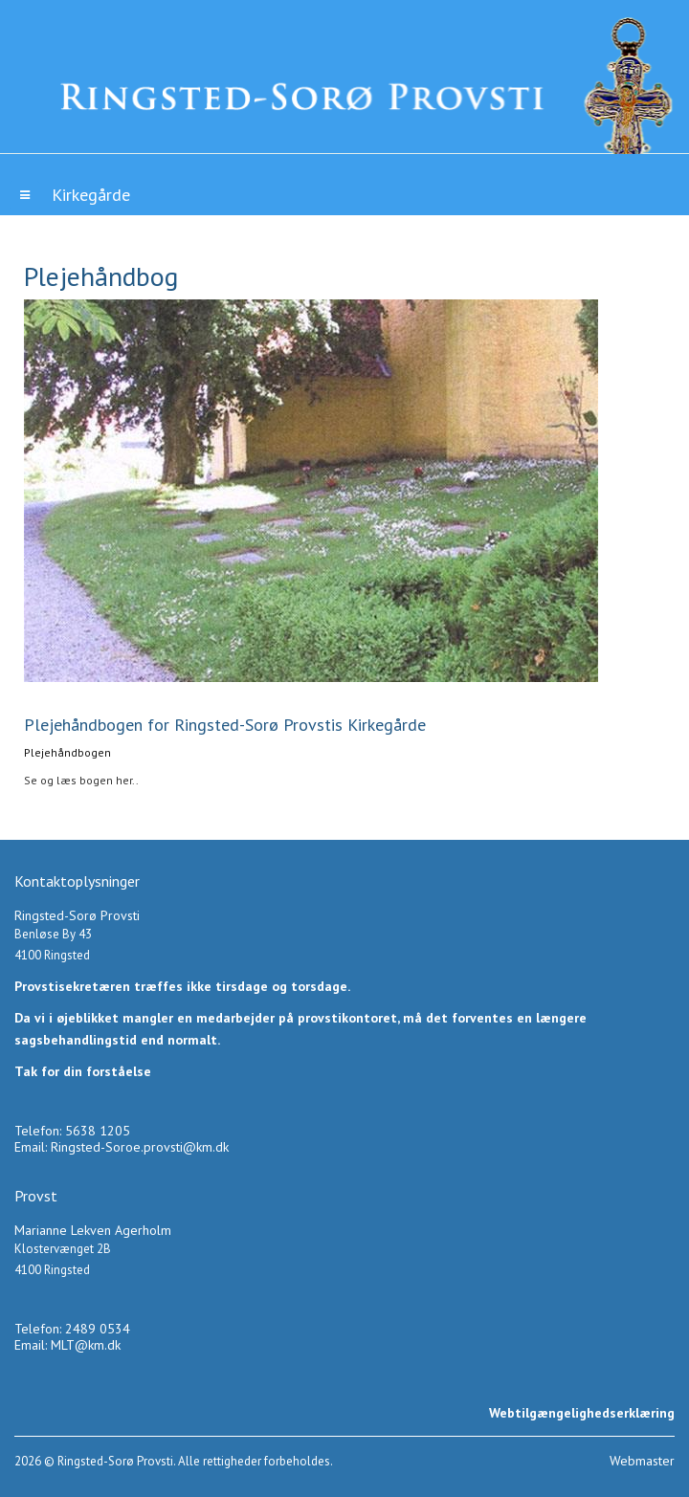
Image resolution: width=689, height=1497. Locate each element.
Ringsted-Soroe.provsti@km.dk (140, 1147)
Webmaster (642, 1460)
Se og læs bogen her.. (81, 780)
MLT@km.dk (86, 1345)
